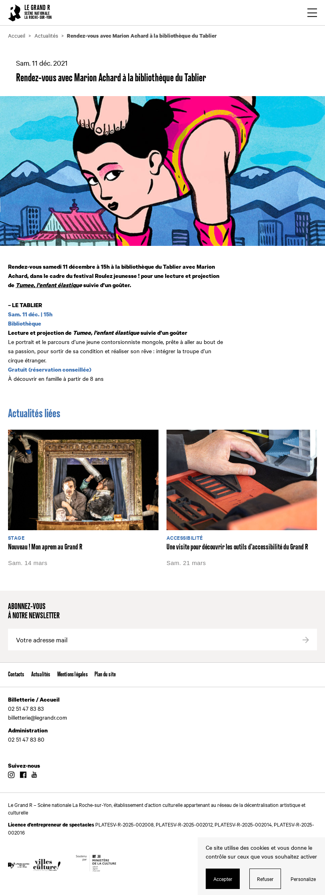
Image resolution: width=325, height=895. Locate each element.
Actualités (40, 675)
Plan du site (105, 675)
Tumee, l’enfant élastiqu (47, 285)
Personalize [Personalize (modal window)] (303, 878)
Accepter (223, 878)
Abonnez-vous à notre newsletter (34, 611)
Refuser (265, 878)
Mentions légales (72, 675)
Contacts (16, 675)
